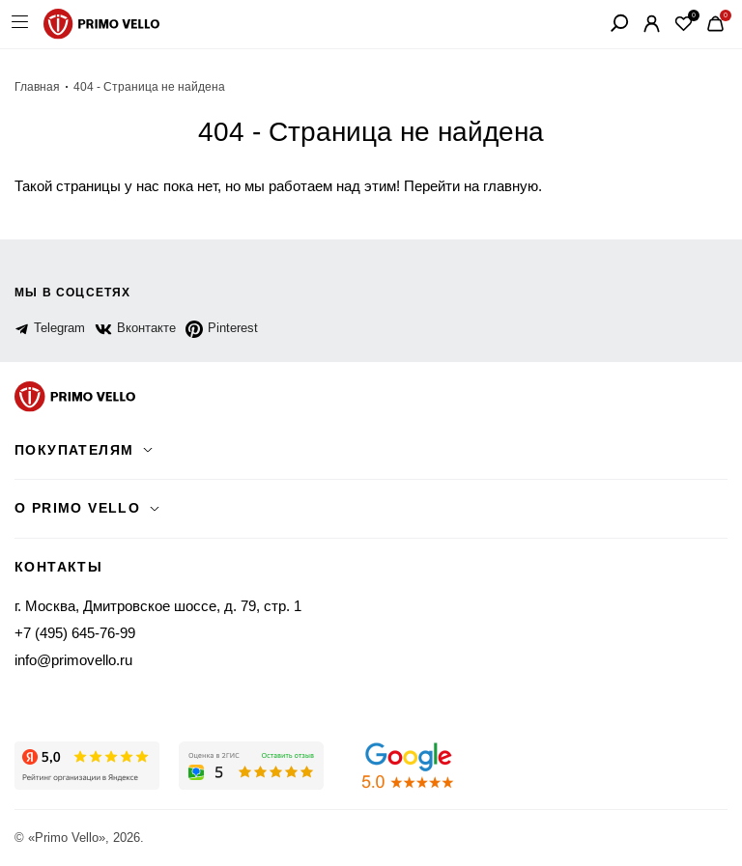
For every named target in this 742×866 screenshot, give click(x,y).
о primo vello (77, 508)
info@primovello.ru (73, 660)
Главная (37, 87)
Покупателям (73, 450)
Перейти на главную (471, 186)
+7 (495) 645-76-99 (74, 633)
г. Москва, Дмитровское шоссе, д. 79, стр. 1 (157, 606)
